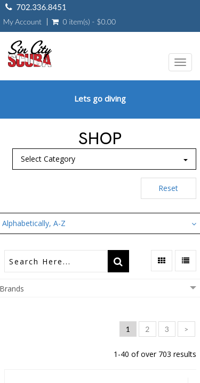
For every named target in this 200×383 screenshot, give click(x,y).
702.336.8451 (42, 7)
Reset (168, 188)
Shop (100, 138)
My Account (22, 22)
